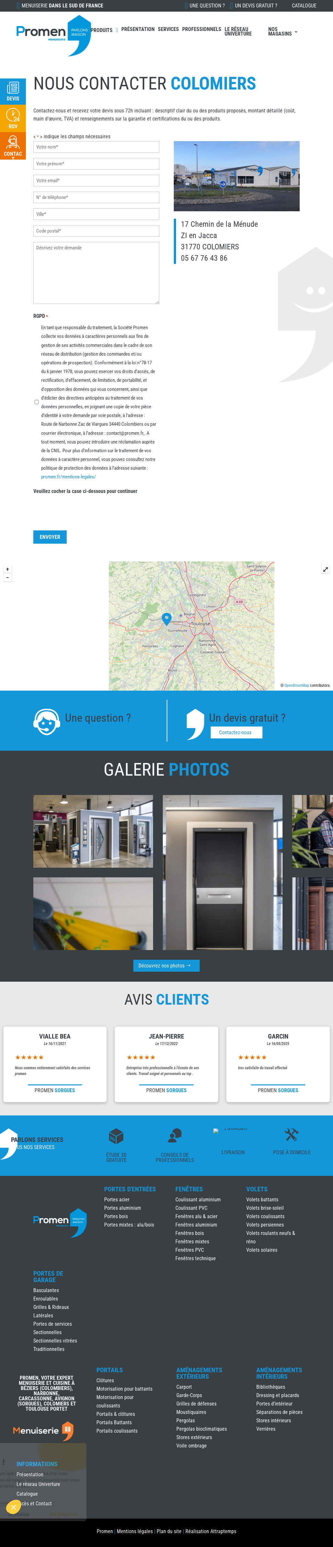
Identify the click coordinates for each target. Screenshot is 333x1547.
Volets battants (262, 1200)
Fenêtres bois (189, 1233)
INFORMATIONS (37, 1464)
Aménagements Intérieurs (279, 1373)
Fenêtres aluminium (196, 1225)
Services (168, 29)
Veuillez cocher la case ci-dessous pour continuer (85, 486)
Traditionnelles (48, 1349)
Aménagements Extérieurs (199, 1373)
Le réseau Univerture (238, 31)
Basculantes (46, 1290)
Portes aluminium (122, 1208)
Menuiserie (62, 6)
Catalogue (304, 6)
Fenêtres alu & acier (196, 1216)
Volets (257, 1189)
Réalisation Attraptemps (210, 1531)
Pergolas (185, 1420)
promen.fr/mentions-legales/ (69, 473)
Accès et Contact (34, 1504)
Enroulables (45, 1299)
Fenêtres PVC (189, 1250)
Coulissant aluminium (198, 1200)
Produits (102, 30)
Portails (109, 1370)
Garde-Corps (189, 1395)
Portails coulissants (117, 1431)
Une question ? (207, 6)
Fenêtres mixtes (192, 1242)
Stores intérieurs (273, 1420)
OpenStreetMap (296, 685)
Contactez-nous (235, 732)
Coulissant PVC (191, 1208)
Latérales (43, 1315)
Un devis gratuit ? (256, 6)
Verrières (265, 1429)
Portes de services (52, 1324)
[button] (13, 1507)
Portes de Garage (48, 1277)
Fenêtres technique (195, 1258)
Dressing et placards (277, 1395)
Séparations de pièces (279, 1412)
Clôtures (105, 1380)
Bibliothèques (270, 1387)
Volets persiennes (265, 1225)
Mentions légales (135, 1531)
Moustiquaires (191, 1412)
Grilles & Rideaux (51, 1307)
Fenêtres (189, 1189)
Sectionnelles (47, 1332)
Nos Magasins (280, 31)
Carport (184, 1387)
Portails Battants (114, 1422)
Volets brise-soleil (265, 1208)
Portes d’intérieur (274, 1404)
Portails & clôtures (115, 1414)
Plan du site (169, 1531)
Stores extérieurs (194, 1437)
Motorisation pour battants (124, 1389)
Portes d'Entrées (130, 1189)
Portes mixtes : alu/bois (129, 1225)
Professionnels (201, 29)
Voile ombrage (191, 1446)
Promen (105, 1531)
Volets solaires (261, 1250)
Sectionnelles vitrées (55, 1341)
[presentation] (83, 505)
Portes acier (116, 1200)
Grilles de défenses (196, 1404)
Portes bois (116, 1216)
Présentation (138, 29)
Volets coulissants (265, 1216)
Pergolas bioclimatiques (201, 1429)
